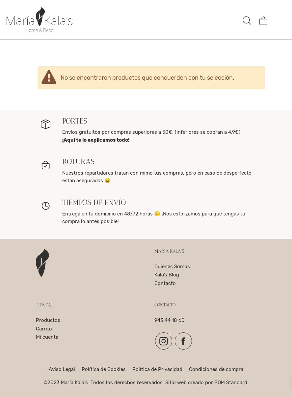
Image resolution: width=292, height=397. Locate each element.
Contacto (165, 283)
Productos (48, 320)
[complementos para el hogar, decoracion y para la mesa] (122, 19)
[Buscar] (246, 19)
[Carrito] (263, 19)
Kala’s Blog (166, 275)
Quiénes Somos (172, 266)
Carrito (44, 329)
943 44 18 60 (169, 320)
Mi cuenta (47, 337)
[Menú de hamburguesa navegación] (279, 19)
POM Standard (230, 382)
